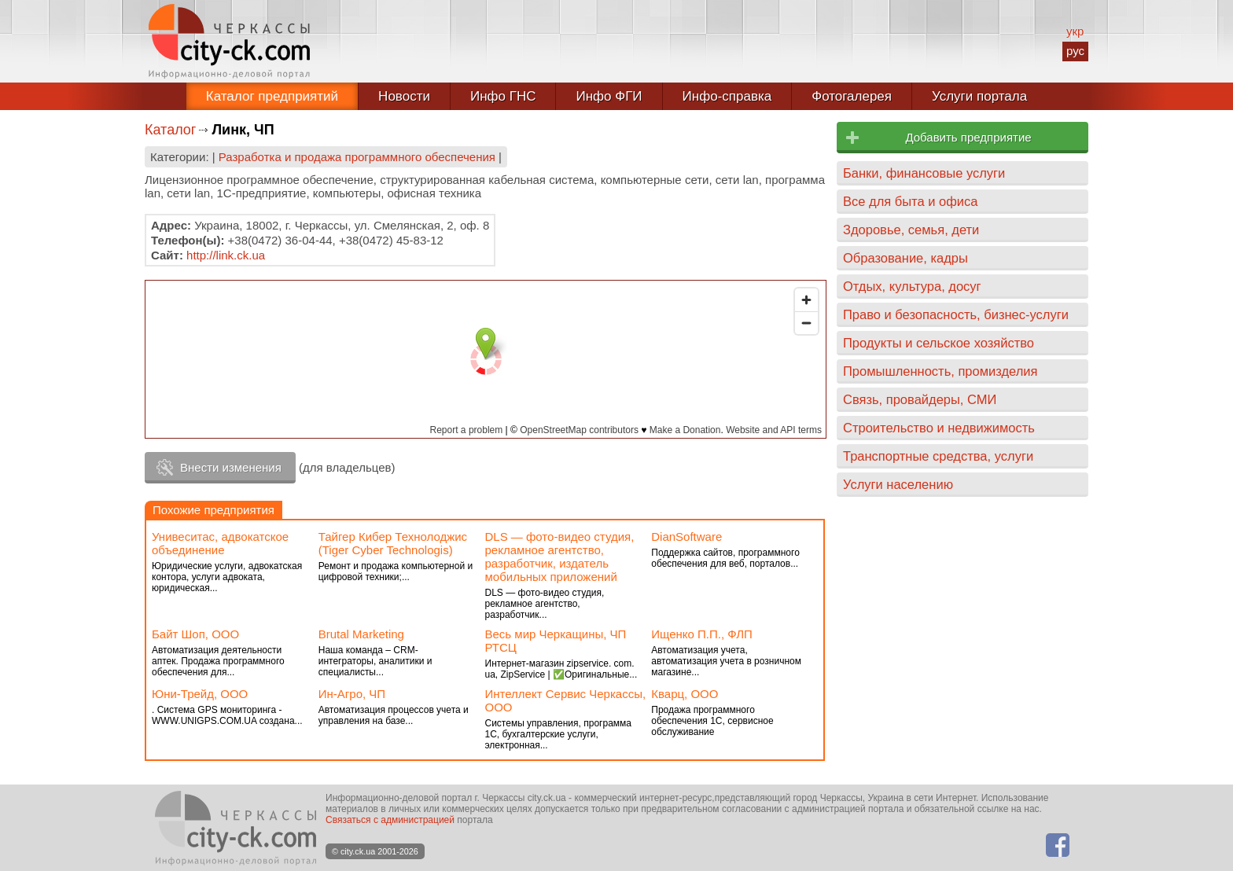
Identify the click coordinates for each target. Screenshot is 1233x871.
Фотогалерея (852, 96)
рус (1075, 50)
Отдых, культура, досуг (912, 286)
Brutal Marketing (361, 634)
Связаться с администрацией (390, 819)
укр (1075, 31)
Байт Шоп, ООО (195, 634)
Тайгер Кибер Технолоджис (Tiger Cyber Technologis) (392, 543)
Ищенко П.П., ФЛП (702, 634)
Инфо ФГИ (609, 96)
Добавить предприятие (968, 137)
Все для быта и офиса (910, 201)
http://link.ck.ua (225, 255)
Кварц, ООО (684, 693)
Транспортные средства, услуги (938, 456)
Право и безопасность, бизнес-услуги (956, 314)
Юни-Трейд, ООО (200, 693)
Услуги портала (979, 96)
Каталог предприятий (272, 96)
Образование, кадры (905, 258)
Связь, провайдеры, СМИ (919, 399)
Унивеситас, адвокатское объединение (220, 543)
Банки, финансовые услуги (924, 173)
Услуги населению (898, 484)
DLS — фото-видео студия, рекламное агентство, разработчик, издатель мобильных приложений (560, 556)
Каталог (170, 130)
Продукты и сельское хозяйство (938, 343)
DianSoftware (686, 536)
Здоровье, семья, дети (911, 229)
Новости (404, 96)
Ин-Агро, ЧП (351, 693)
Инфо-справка (727, 96)
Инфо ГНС (503, 96)
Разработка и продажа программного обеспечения (357, 157)
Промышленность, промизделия (940, 371)
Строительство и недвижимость (939, 428)
